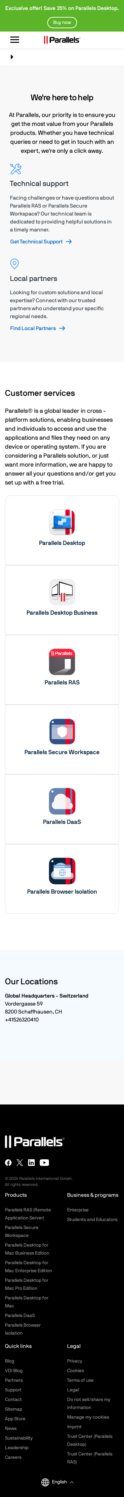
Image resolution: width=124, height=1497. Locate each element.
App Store (15, 1419)
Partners (14, 1380)
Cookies (75, 1370)
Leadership (16, 1448)
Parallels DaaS (20, 1315)
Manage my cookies (88, 1417)
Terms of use (80, 1380)
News (11, 1428)
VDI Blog (13, 1370)
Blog (9, 1361)
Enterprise (78, 1210)
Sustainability (19, 1438)
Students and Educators (92, 1219)
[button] (62, 1482)
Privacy (74, 1361)
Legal (73, 1390)
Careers (13, 1457)
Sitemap (13, 1409)
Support (13, 1390)
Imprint (74, 1427)
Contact (13, 1399)
